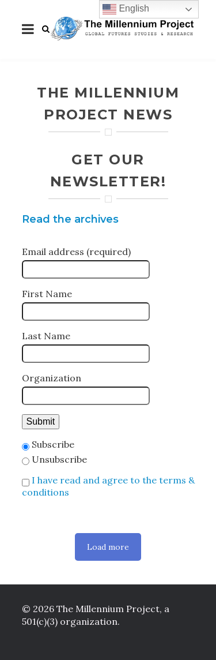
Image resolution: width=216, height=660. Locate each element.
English (126, 9)
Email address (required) (76, 251)
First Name (47, 293)
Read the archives (70, 219)
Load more (108, 547)
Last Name (46, 336)
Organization (51, 378)
